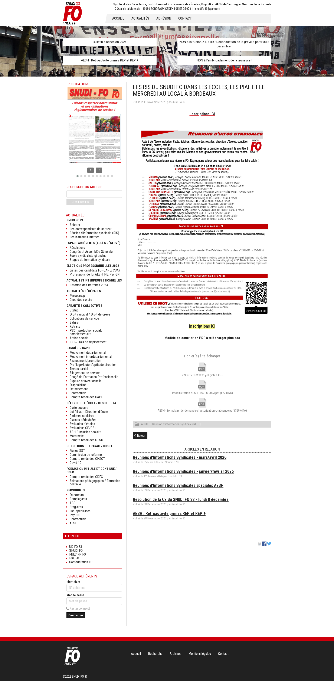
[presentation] (90, 170)
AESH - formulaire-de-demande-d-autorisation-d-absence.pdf (202, 410)
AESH (144, 425)
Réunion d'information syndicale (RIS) (175, 425)
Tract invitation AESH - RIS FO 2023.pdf (202, 393)
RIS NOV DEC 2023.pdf (202, 375)
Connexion (75, 615)
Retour (141, 436)
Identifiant (73, 582)
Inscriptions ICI (202, 114)
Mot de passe (75, 595)
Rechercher (80, 202)
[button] (77, 176)
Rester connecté (80, 608)
